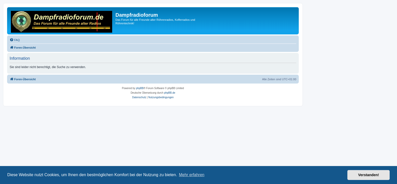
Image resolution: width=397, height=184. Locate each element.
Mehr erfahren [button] (192, 175)
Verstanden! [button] (368, 175)
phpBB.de (169, 92)
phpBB (140, 88)
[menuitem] (15, 40)
